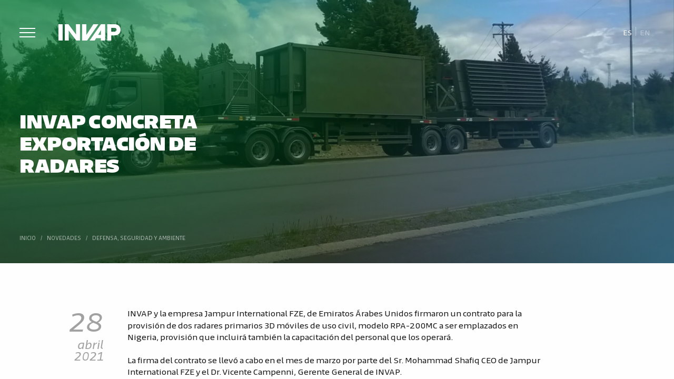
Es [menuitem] (627, 32)
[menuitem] (627, 32)
